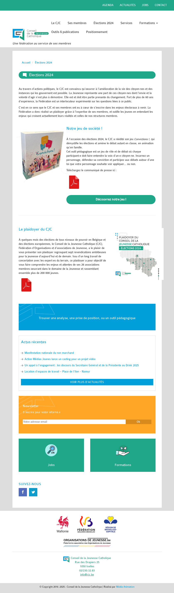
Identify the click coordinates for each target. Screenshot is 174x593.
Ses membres (77, 23)
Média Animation (125, 586)
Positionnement (96, 32)
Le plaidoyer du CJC (35, 229)
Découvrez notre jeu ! (111, 199)
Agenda (107, 5)
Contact (161, 5)
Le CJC (56, 23)
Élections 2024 (103, 23)
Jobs (145, 5)
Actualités (128, 5)
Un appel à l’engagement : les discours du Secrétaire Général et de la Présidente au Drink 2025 (81, 365)
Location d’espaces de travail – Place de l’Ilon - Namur (57, 371)
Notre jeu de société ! (84, 128)
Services (126, 23)
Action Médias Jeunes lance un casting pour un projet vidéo (59, 359)
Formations (148, 23)
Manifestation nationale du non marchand (49, 352)
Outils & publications (65, 32)
